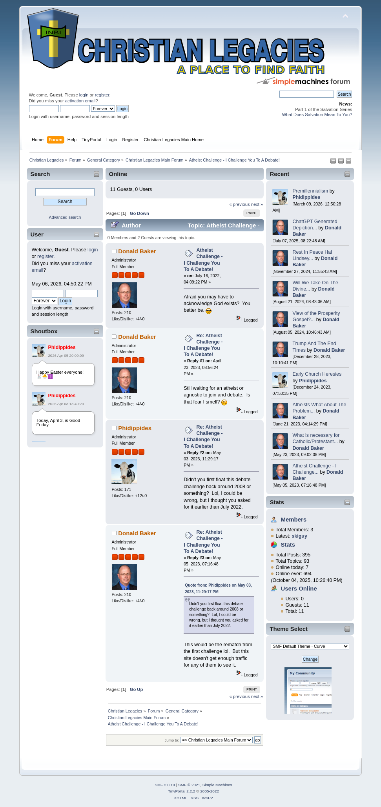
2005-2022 (209, 791)
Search (40, 174)
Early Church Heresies (316, 374)
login (84, 95)
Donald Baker (329, 350)
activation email (80, 100)
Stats (277, 502)
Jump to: (172, 740)
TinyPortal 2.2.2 (181, 791)
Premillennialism (310, 191)
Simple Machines (217, 785)
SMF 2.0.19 (165, 785)
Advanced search (65, 217)
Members (293, 519)
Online (118, 174)
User (37, 234)
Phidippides (62, 347)
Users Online (299, 588)
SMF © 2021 (189, 785)
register (102, 95)
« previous (240, 204)
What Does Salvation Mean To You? (317, 114)
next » (257, 204)
